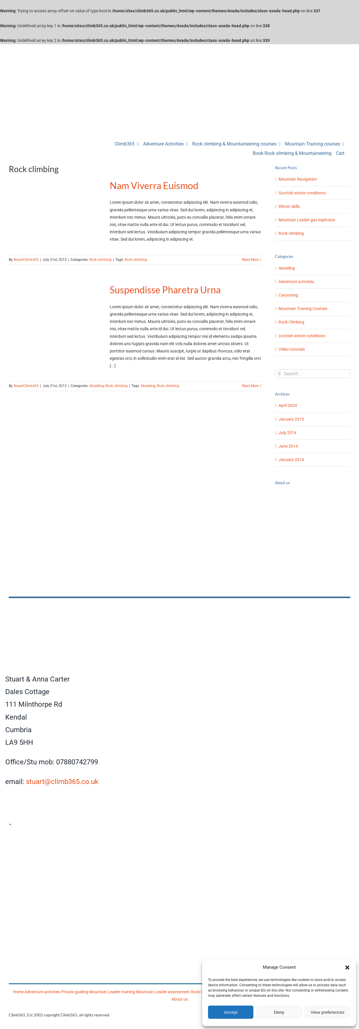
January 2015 (291, 419)
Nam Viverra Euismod (154, 185)
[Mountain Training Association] (135, 840)
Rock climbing (100, 260)
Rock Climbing (291, 322)
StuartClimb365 (26, 260)
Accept (231, 1012)
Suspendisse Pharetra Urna (165, 289)
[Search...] (312, 373)
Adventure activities (296, 281)
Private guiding (74, 991)
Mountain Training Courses (303, 308)
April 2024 (288, 405)
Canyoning (288, 295)
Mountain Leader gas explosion (307, 220)
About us (179, 999)
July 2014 (287, 432)
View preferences (328, 1012)
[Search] (279, 373)
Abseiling (96, 386)
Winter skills (289, 206)
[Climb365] (135, 606)
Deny (279, 1012)
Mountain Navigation (298, 179)
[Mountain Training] (181, 921)
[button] (347, 967)
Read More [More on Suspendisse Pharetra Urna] (250, 386)
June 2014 (288, 446)
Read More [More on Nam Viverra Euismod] (250, 260)
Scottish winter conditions (302, 193)
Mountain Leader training (112, 991)
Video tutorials (292, 349)
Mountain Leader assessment (163, 991)
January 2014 (291, 459)
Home (18, 991)
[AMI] (46, 840)
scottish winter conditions (302, 335)
